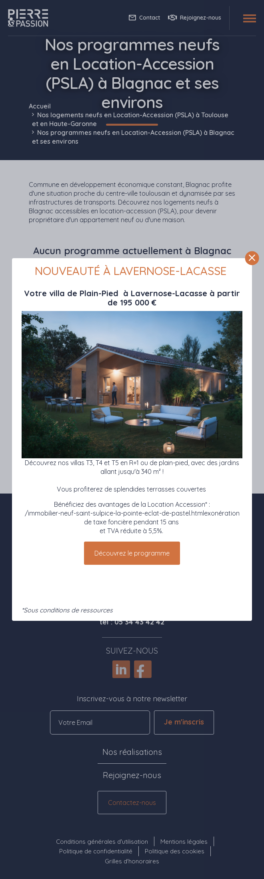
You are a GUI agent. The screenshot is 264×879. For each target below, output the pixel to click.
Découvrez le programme (132, 553)
